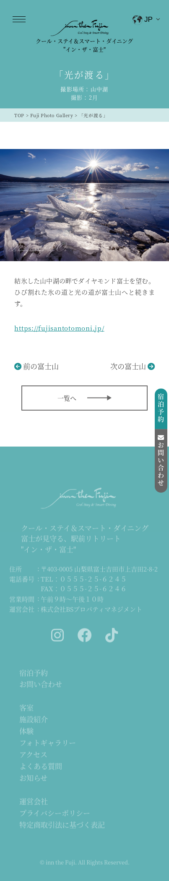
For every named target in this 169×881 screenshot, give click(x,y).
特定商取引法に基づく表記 (62, 825)
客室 (26, 708)
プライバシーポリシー (54, 813)
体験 (26, 731)
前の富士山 (41, 366)
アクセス (33, 755)
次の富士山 (128, 366)
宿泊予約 (33, 673)
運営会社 (33, 801)
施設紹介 (33, 719)
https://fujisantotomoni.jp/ (59, 328)
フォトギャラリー (47, 743)
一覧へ (66, 397)
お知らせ (33, 778)
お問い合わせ (40, 684)
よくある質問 (40, 766)
